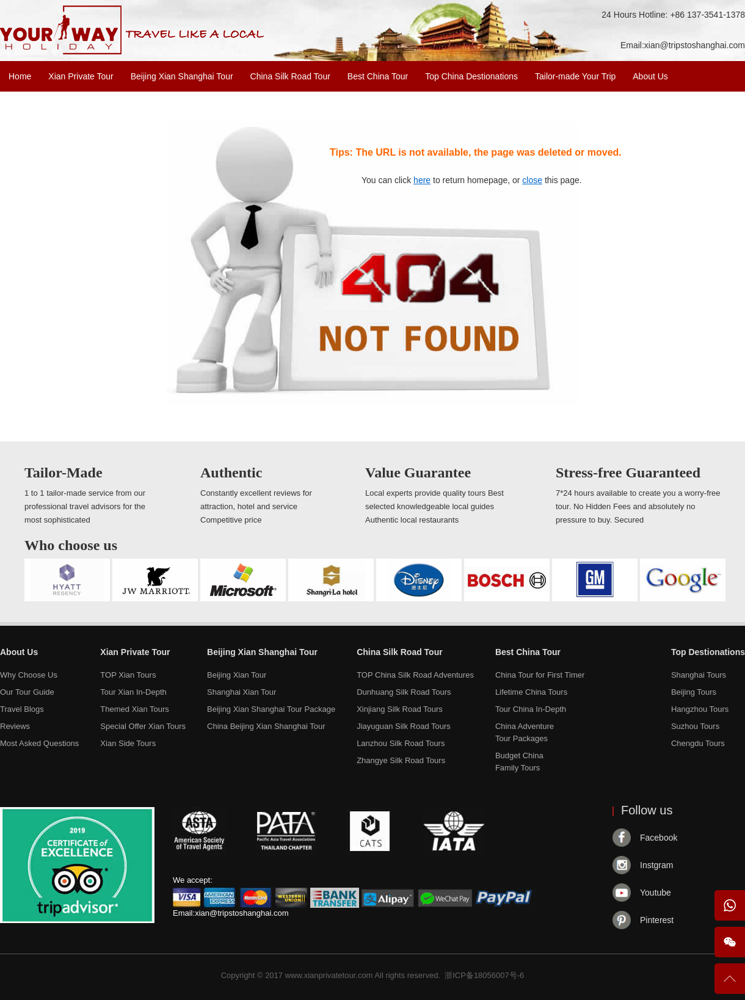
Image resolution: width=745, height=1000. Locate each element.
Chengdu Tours (698, 743)
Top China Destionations (471, 76)
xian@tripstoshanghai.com (694, 45)
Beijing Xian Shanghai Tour (182, 76)
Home (20, 76)
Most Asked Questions (39, 743)
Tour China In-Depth (530, 709)
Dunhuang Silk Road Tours (404, 692)
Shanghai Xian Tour (241, 692)
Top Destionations (708, 652)
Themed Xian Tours (134, 709)
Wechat (729, 942)
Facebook (658, 837)
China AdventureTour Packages (524, 732)
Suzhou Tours (695, 726)
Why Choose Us (28, 674)
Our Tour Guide (27, 692)
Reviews (15, 726)
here (422, 180)
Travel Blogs (22, 709)
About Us (650, 76)
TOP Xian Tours (128, 674)
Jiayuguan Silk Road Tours (404, 726)
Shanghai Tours (698, 674)
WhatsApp (729, 905)
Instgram (656, 865)
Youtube (655, 892)
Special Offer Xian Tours (143, 726)
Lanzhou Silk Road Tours (401, 743)
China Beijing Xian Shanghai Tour (266, 726)
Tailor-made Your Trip (575, 76)
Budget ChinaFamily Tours (519, 761)
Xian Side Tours (128, 743)
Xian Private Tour (80, 76)
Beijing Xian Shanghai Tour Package (271, 709)
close (532, 180)
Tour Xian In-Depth (133, 692)
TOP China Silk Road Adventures (415, 674)
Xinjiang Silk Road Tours (400, 709)
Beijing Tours (693, 692)
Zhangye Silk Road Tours (401, 760)
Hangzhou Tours (700, 709)
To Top (729, 984)
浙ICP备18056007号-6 (484, 975)
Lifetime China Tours (531, 692)
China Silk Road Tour (290, 76)
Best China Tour (377, 76)
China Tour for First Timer (539, 674)
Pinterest (657, 920)
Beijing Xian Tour (236, 674)
